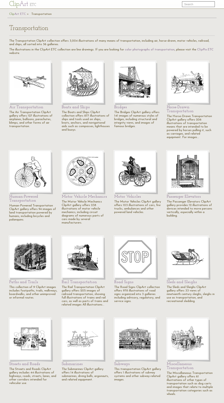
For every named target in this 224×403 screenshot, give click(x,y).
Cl (22, 4)
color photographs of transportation (150, 49)
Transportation (41, 14)
